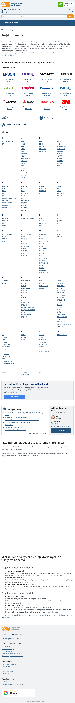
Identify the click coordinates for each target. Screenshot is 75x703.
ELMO (23, 196)
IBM (40, 218)
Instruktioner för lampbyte (11, 653)
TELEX (4, 349)
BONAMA (42, 149)
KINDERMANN (7, 234)
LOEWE (23, 248)
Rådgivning (6, 646)
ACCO (23, 144)
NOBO (59, 236)
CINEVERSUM (61, 154)
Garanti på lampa (8, 649)
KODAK (4, 239)
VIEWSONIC (43, 342)
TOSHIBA (5, 359)
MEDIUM (42, 256)
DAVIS (4, 188)
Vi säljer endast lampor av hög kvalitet (18, 422)
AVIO (23, 178)
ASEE (23, 168)
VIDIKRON (42, 340)
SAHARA (60, 283)
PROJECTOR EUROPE (28, 310)
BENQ (41, 144)
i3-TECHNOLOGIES (27, 218)
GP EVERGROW (62, 196)
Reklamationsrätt (8, 669)
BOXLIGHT (42, 151)
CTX (58, 166)
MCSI (41, 246)
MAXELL (42, 244)
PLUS (23, 300)
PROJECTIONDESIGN (28, 307)
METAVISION (43, 263)
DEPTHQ (5, 196)
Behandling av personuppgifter (12, 684)
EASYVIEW (24, 186)
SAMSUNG (61, 286)
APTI (22, 166)
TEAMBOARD (6, 344)
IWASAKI (42, 226)
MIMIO (41, 268)
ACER (23, 146)
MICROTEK (42, 265)
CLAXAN (60, 158)
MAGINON (42, 234)
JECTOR (59, 221)
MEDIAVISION (44, 248)
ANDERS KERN (26, 158)
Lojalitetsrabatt (7, 651)
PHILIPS (23, 286)
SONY (59, 319)
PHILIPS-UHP (25, 288)
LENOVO (24, 239)
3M (3, 144)
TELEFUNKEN (6, 347)
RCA (40, 281)
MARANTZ (42, 236)
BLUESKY (42, 146)
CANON (59, 141)
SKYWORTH (61, 314)
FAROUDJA (43, 188)
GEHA (59, 191)
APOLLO (24, 163)
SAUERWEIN (61, 291)
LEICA (23, 236)
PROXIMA (24, 317)
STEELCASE (61, 322)
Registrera (71, 11)
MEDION (42, 251)
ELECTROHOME (26, 193)
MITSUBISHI (43, 270)
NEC (58, 234)
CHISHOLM (61, 149)
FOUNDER (42, 191)
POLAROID (25, 303)
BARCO (41, 141)
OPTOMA (5, 281)
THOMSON (6, 356)
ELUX (23, 198)
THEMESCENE (6, 354)
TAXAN (4, 342)
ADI (22, 151)
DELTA (4, 193)
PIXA (22, 295)
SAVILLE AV (61, 293)
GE (58, 188)
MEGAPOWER (44, 258)
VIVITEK (42, 347)
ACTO (23, 149)
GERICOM (60, 193)
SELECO (59, 305)
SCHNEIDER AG (62, 295)
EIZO (23, 191)
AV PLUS (24, 173)
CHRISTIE (60, 151)
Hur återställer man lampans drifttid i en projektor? (22, 420)
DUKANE (5, 205)
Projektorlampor (9, 80)
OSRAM (5, 283)
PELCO (23, 283)
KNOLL (4, 236)
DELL (4, 191)
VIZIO (41, 349)
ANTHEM (24, 161)
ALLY (23, 156)
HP (3, 223)
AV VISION (24, 175)
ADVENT (24, 154)
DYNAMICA (6, 208)
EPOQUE (24, 203)
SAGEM (59, 281)
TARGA (4, 337)
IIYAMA (41, 221)
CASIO (59, 144)
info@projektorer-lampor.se (10, 12)
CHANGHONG (62, 146)
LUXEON (24, 253)
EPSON (23, 205)
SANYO (59, 288)
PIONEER (24, 293)
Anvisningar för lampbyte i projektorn (17, 417)
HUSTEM (5, 226)
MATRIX (41, 239)
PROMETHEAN (26, 315)
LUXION (24, 256)
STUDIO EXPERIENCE (64, 324)
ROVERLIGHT (43, 286)
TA (3, 335)
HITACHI (5, 221)
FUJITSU (42, 193)
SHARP (59, 307)
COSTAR (60, 163)
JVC (58, 223)
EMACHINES (25, 200)
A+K (22, 141)
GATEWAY (60, 186)
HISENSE (5, 218)
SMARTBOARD (62, 317)
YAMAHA (24, 372)
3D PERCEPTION (7, 141)
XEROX (4, 372)
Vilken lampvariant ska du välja (12, 656)
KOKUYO (5, 241)
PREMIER (24, 305)
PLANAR (24, 298)
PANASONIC (25, 281)
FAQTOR (42, 186)
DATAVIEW (5, 186)
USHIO (23, 337)
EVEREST (24, 208)
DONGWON (6, 200)
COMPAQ (60, 161)
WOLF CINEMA (62, 335)
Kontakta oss (14, 397)
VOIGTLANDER (44, 352)
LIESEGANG (25, 244)
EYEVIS (23, 210)
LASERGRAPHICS (26, 234)
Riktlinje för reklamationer (14, 427)
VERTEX (41, 335)
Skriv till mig (61, 431)
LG (22, 241)
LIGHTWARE (25, 246)
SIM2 (59, 312)
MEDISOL (42, 253)
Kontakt (4, 682)
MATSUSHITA (43, 241)
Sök (70, 16)
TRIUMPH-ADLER (8, 364)
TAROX (4, 340)
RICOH (41, 283)
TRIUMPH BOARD (8, 361)
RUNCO (41, 288)
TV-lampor (5, 673)
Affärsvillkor (9, 425)
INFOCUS (42, 223)
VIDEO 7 (42, 337)
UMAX (23, 335)
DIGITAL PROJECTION (9, 198)
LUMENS (24, 251)
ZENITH (41, 372)
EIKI (22, 188)
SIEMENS (60, 310)
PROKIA (23, 312)
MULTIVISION (43, 273)
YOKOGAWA (25, 374)
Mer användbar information (37, 433)
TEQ (3, 352)
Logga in (71, 9)
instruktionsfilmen (7, 55)
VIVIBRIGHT (43, 344)
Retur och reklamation (9, 664)
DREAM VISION (7, 203)
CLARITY (60, 156)
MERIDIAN (42, 260)
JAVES (59, 218)
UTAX (23, 340)
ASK (22, 170)
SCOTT (59, 302)
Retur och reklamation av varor (15, 430)
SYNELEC (60, 326)
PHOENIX (24, 291)
